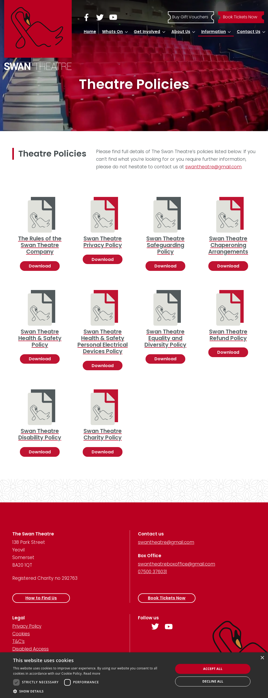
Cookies (21, 634)
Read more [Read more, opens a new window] (91, 673)
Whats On (112, 31)
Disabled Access (30, 649)
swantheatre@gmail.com (213, 167)
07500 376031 (152, 571)
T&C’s (18, 641)
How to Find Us (41, 598)
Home (90, 31)
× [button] (262, 658)
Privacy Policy (26, 626)
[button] (91, 691)
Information (213, 31)
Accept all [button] (212, 669)
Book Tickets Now (167, 598)
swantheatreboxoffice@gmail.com (176, 564)
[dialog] (134, 675)
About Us (180, 31)
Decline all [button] (212, 681)
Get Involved (147, 31)
